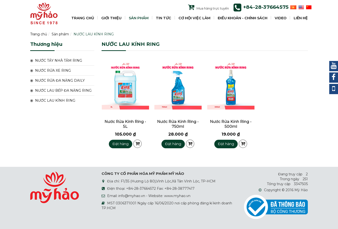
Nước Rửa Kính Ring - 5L (125, 124)
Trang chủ (38, 34)
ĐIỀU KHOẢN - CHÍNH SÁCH (242, 18)
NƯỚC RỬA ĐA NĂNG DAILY (60, 80)
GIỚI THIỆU (111, 18)
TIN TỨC (163, 18)
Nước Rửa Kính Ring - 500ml (231, 124)
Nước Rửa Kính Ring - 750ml (178, 124)
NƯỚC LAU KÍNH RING (94, 34)
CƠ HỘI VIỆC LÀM (194, 18)
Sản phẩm (60, 34)
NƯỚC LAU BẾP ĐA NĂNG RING (63, 90)
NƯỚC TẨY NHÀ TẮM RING (58, 60)
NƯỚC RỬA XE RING (53, 70)
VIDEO (280, 18)
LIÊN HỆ (301, 18)
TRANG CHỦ (82, 18)
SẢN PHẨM (139, 18)
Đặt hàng (121, 144)
